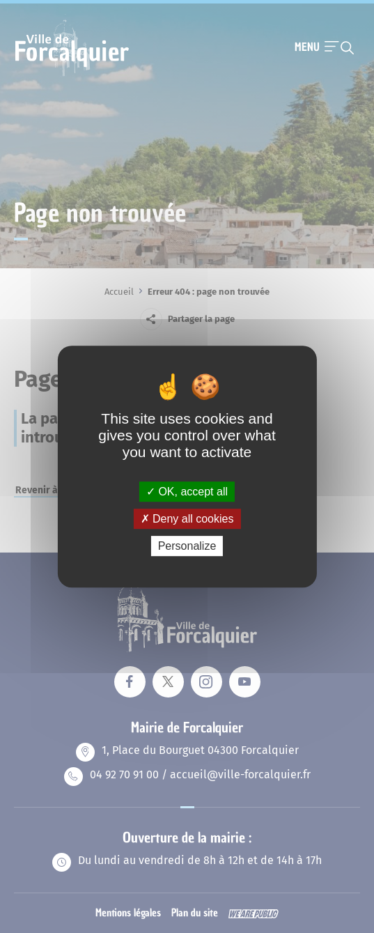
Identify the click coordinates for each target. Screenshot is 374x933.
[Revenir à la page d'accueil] (72, 74)
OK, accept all (187, 492)
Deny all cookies (187, 519)
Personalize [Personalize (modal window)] (187, 546)
